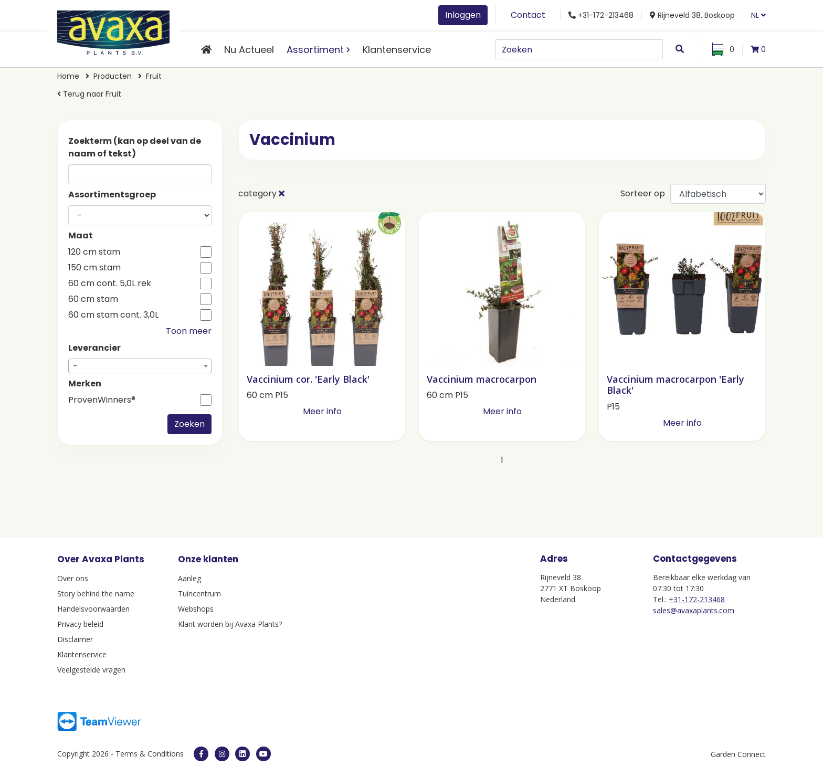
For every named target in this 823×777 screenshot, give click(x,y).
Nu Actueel (249, 49)
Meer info (322, 411)
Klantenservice (397, 49)
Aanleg (189, 578)
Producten (112, 76)
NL (758, 15)
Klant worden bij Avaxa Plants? (230, 624)
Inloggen (463, 15)
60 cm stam (93, 299)
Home (68, 76)
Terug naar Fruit (89, 94)
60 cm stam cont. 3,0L (113, 315)
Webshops (196, 609)
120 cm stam (94, 252)
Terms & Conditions (149, 754)
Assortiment (315, 49)
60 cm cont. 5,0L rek (109, 283)
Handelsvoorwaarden (93, 609)
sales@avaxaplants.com (693, 610)
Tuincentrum (199, 593)
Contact (528, 15)
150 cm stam (94, 268)
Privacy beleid (80, 624)
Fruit (154, 76)
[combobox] (140, 366)
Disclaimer (75, 639)
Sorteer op (642, 193)
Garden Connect (738, 754)
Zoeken (189, 424)
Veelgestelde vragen (91, 670)
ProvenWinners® (101, 400)
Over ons (72, 578)
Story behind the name (95, 593)
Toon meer (189, 331)
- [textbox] (75, 366)
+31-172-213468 (697, 599)
